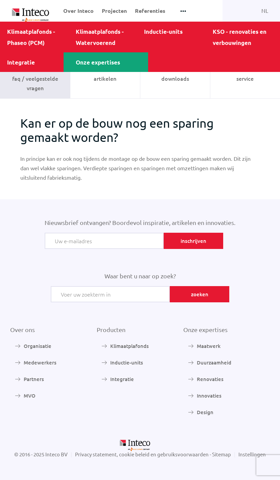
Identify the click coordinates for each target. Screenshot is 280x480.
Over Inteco (78, 10)
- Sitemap (220, 454)
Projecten (114, 10)
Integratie (21, 62)
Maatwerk (208, 346)
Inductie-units (163, 31)
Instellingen (252, 454)
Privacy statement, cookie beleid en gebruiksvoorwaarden (142, 454)
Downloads (175, 78)
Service (245, 78)
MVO (30, 395)
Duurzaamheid (214, 362)
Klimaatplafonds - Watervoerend (100, 37)
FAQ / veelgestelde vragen (35, 83)
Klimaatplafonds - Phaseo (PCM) (31, 37)
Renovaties (210, 379)
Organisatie (37, 346)
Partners (34, 379)
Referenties (150, 10)
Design (205, 412)
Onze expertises (98, 62)
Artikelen (105, 78)
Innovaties (209, 395)
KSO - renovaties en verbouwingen (239, 37)
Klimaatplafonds (129, 346)
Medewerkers (40, 362)
